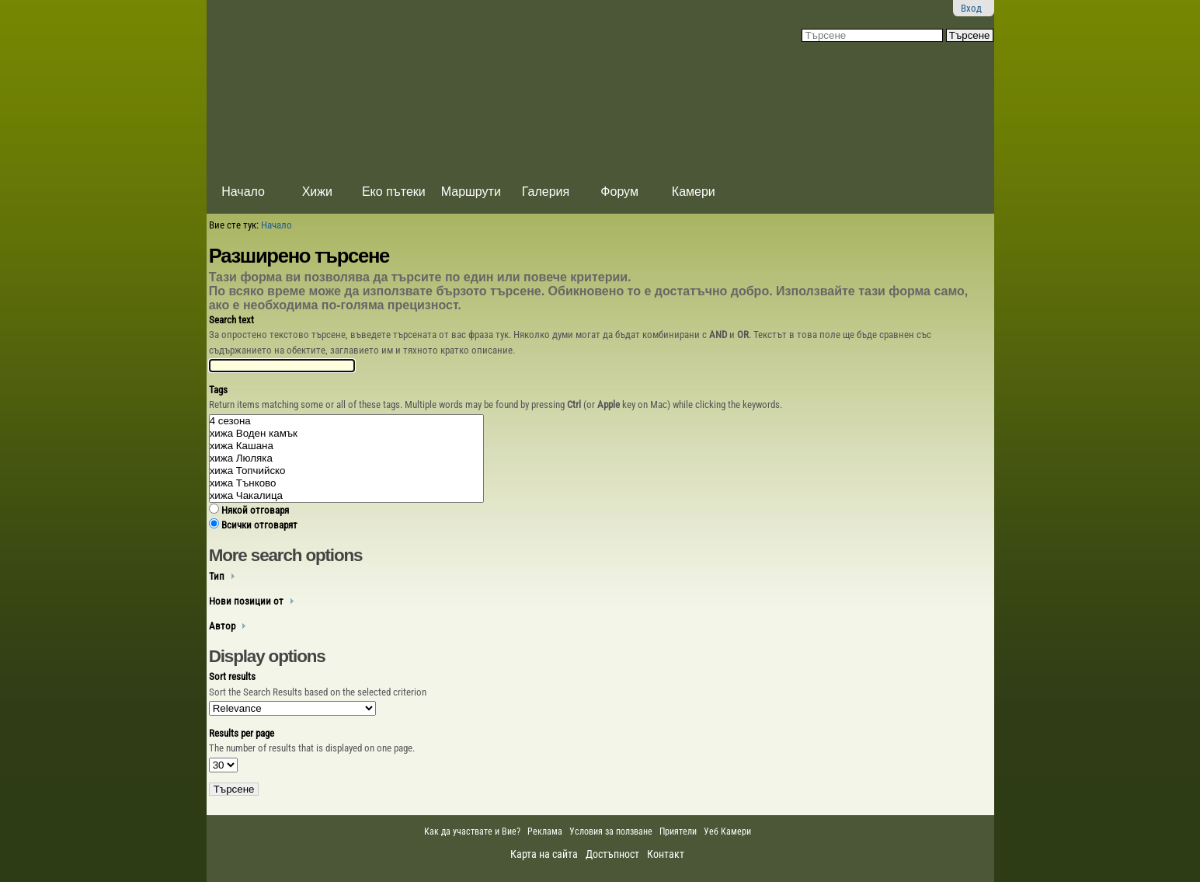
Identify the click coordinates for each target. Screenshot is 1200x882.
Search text (231, 320)
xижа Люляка (347, 458)
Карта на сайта (544, 854)
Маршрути (471, 191)
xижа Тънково (347, 483)
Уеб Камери (728, 831)
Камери (693, 191)
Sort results (232, 676)
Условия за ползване (610, 831)
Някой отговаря (255, 510)
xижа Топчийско (347, 471)
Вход (971, 8)
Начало (243, 191)
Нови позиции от (246, 601)
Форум (619, 191)
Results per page (241, 733)
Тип (216, 576)
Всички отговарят (259, 525)
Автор (222, 626)
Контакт (665, 854)
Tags (218, 390)
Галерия (545, 191)
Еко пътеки (394, 191)
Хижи (317, 191)
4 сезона (347, 421)
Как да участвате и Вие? (472, 831)
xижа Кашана (347, 446)
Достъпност (612, 854)
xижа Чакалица (347, 496)
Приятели (678, 831)
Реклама (544, 831)
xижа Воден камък (347, 433)
